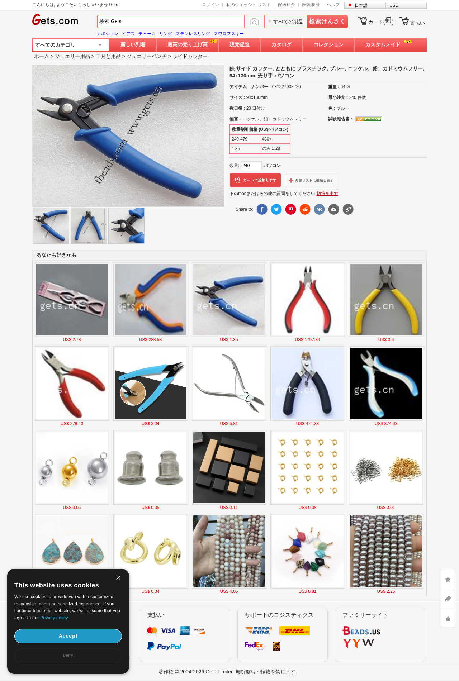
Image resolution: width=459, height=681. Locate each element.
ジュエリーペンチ (147, 56)
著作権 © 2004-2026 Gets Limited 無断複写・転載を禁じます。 (229, 672)
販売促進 (240, 44)
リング (165, 33)
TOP (448, 617)
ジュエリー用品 (72, 56)
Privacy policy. (54, 617)
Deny (68, 655)
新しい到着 (133, 44)
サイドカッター (190, 56)
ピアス (128, 33)
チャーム (147, 33)
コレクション (328, 44)
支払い (417, 23)
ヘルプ (333, 4)
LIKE (448, 579)
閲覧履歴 (311, 4)
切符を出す (327, 193)
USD (393, 5)
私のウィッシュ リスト (248, 4)
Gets (55, 19)
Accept (68, 636)
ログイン (210, 4)
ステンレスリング (193, 33)
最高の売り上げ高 (187, 44)
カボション (107, 33)
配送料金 (286, 4)
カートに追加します (255, 180)
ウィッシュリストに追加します (310, 180)
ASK (448, 598)
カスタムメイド (383, 44)
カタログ (281, 44)
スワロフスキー (229, 33)
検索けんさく (327, 21)
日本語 (361, 5)
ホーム (41, 56)
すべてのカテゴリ (55, 45)
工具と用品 (108, 56)
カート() (381, 22)
